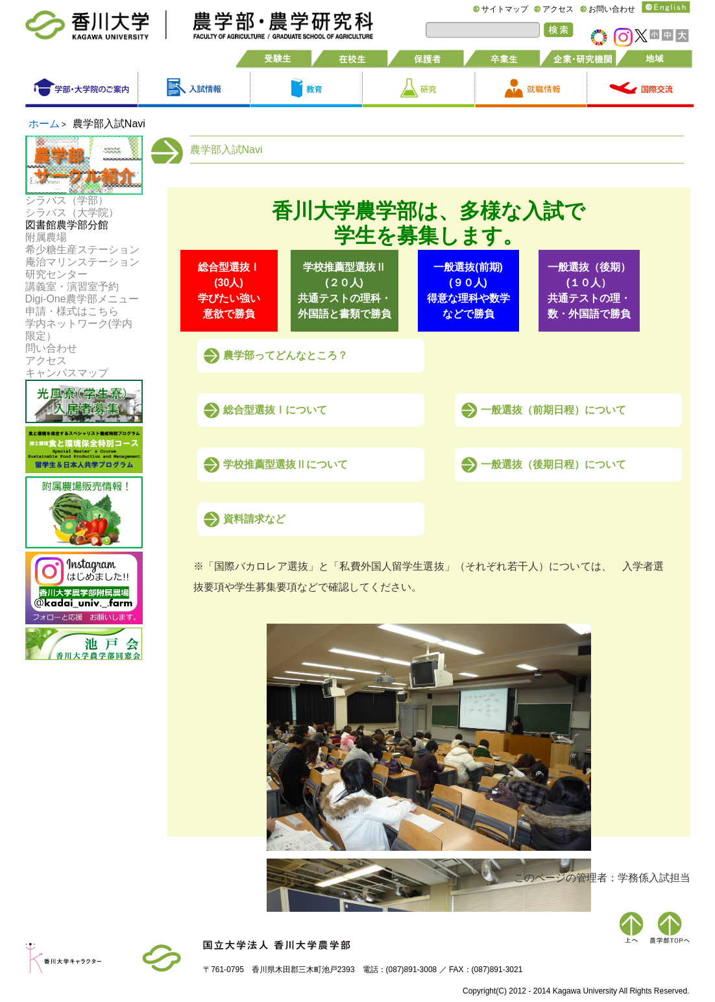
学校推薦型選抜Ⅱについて (285, 464)
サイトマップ (504, 9)
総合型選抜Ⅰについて (275, 409)
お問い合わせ (611, 9)
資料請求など (254, 518)
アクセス (558, 9)
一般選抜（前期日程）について (553, 409)
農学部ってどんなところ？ (285, 355)
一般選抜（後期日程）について (553, 464)
